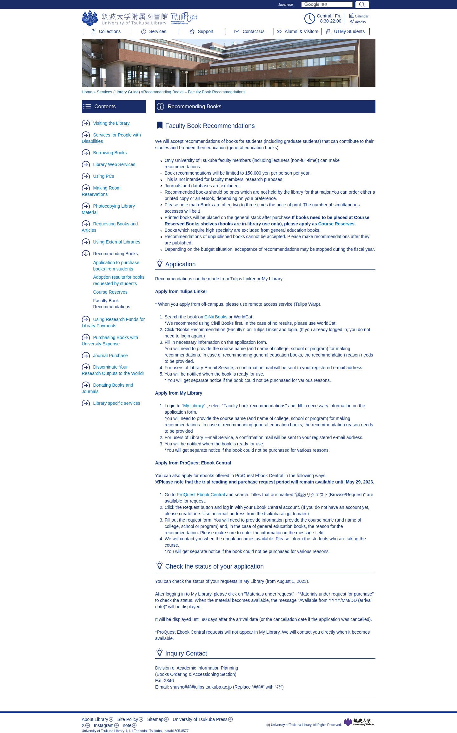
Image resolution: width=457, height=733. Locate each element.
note (127, 725)
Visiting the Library (111, 123)
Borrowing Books (110, 152)
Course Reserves (110, 292)
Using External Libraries (117, 241)
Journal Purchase (110, 355)
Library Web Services (114, 164)
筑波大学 (359, 721)
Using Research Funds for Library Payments (113, 322)
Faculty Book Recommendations (111, 304)
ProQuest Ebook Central (201, 494)
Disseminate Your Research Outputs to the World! (113, 370)
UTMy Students (349, 31)
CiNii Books (215, 316)
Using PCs (103, 176)
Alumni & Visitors (301, 31)
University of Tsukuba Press (200, 719)
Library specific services (117, 403)
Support (205, 31)
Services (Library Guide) (118, 92)
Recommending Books (115, 253)
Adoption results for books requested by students (119, 280)
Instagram (104, 725)
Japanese (285, 4)
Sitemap (155, 719)
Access (360, 22)
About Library (95, 719)
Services (157, 31)
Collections (110, 31)
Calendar (362, 16)
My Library (193, 405)
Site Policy (127, 719)
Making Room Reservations (101, 191)
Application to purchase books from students (116, 265)
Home (87, 92)
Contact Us (253, 31)
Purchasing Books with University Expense (110, 340)
